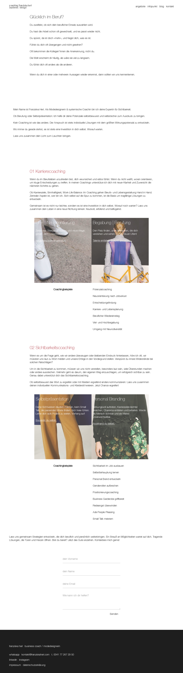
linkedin (13, 659)
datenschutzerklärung (34, 664)
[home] (20, 6)
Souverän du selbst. (46, 421)
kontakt (170, 6)
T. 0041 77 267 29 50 (62, 654)
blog (161, 6)
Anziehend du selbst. (104, 424)
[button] (139, 6)
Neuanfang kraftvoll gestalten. (51, 241)
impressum (15, 664)
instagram (24, 659)
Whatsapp (14, 654)
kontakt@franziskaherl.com (35, 654)
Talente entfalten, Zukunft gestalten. (111, 241)
